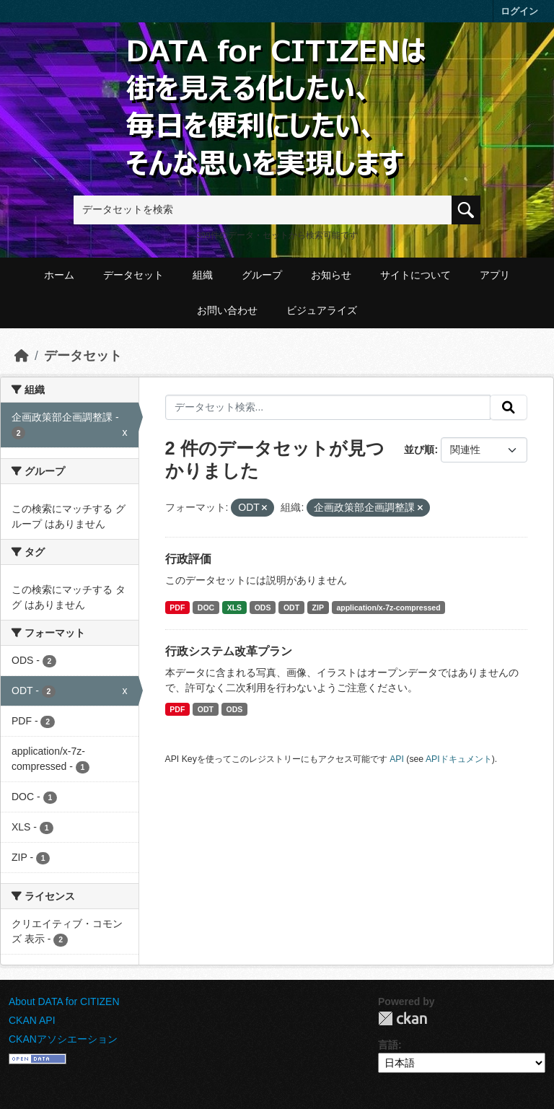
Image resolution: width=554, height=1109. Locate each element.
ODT (291, 607)
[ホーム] (21, 356)
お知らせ (331, 275)
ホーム (59, 275)
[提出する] (508, 408)
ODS (263, 607)
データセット (133, 275)
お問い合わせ (227, 310)
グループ (262, 275)
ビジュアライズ (321, 310)
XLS (234, 607)
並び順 (419, 449)
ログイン (519, 11)
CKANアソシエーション (63, 1039)
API (397, 759)
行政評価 (188, 559)
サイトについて (415, 275)
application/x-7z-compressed (388, 607)
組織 (203, 275)
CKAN (402, 1018)
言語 (388, 1045)
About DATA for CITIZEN (64, 1001)
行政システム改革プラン (228, 651)
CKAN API (32, 1020)
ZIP (318, 607)
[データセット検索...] (328, 408)
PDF (177, 607)
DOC (206, 607)
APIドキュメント (459, 759)
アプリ (495, 275)
